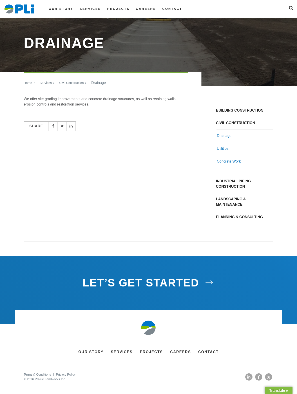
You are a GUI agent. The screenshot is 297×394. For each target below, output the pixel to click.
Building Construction (240, 110)
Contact (172, 9)
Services (90, 9)
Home (28, 83)
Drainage (224, 136)
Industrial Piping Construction (233, 183)
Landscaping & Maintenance (231, 201)
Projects (118, 9)
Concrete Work (229, 161)
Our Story (61, 9)
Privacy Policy (66, 374)
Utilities (223, 148)
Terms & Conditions (37, 374)
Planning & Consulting (239, 217)
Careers (146, 9)
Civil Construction (71, 83)
